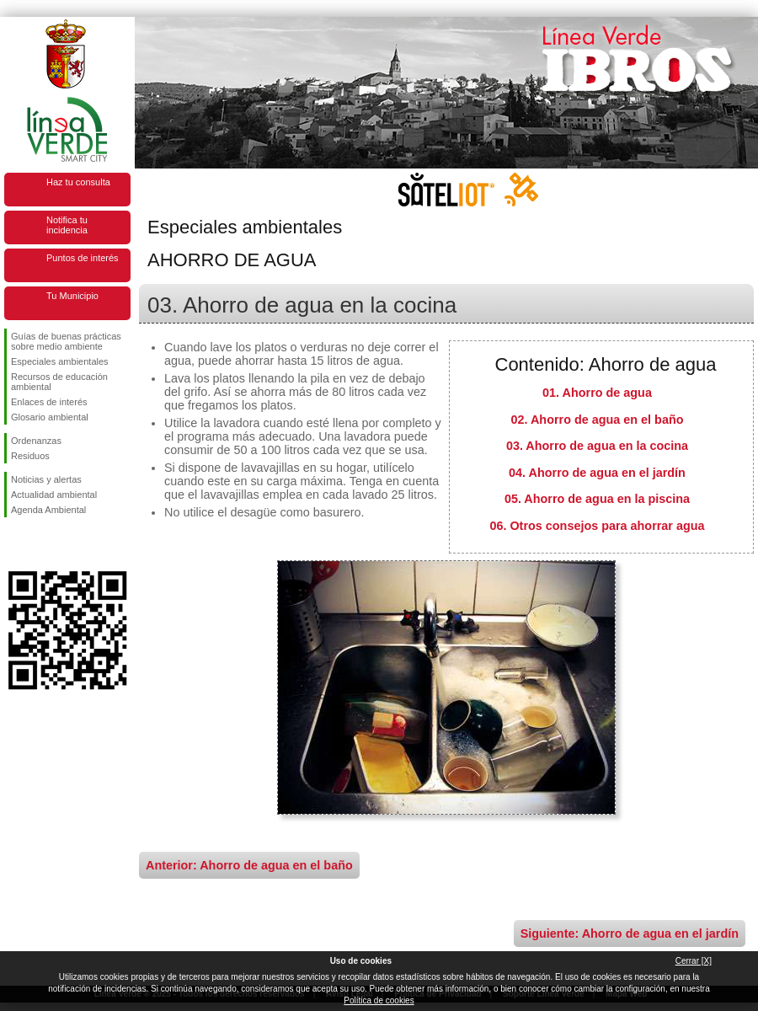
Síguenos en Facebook (14, 544)
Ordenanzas (36, 441)
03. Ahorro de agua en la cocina (597, 445)
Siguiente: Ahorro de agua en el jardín (629, 933)
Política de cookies (379, 1000)
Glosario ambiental (49, 417)
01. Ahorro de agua (597, 392)
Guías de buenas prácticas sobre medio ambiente (66, 341)
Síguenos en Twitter (42, 544)
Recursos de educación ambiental (59, 382)
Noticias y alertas (46, 479)
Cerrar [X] (693, 961)
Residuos (30, 456)
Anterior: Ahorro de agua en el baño (249, 865)
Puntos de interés (82, 258)
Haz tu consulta (78, 182)
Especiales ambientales (60, 361)
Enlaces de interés (49, 402)
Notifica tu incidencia (67, 225)
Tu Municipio (72, 296)
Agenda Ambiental (48, 510)
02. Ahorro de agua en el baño (597, 419)
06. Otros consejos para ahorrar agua (596, 525)
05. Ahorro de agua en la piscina (597, 499)
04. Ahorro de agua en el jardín (597, 472)
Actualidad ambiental (54, 494)
